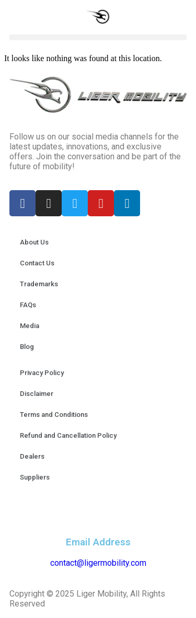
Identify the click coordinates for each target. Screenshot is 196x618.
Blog (27, 347)
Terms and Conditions (54, 414)
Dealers (32, 456)
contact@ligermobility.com (98, 563)
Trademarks (39, 284)
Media (29, 326)
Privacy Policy (42, 373)
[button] (98, 37)
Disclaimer (36, 394)
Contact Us (37, 263)
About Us (34, 242)
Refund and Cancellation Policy (68, 435)
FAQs (28, 305)
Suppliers (35, 477)
